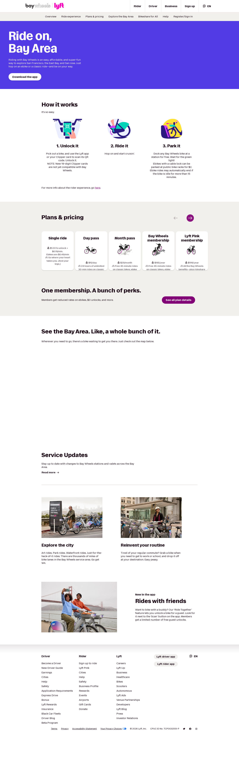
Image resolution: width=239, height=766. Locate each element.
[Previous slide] (175, 245)
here (97, 215)
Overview (50, 16)
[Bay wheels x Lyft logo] (45, 6)
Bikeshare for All (148, 16)
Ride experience (71, 16)
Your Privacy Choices (113, 758)
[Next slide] (190, 245)
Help (166, 16)
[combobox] (206, 6)
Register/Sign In (183, 16)
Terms (54, 758)
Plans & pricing (95, 16)
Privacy (65, 758)
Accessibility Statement (84, 758)
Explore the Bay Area (121, 16)
